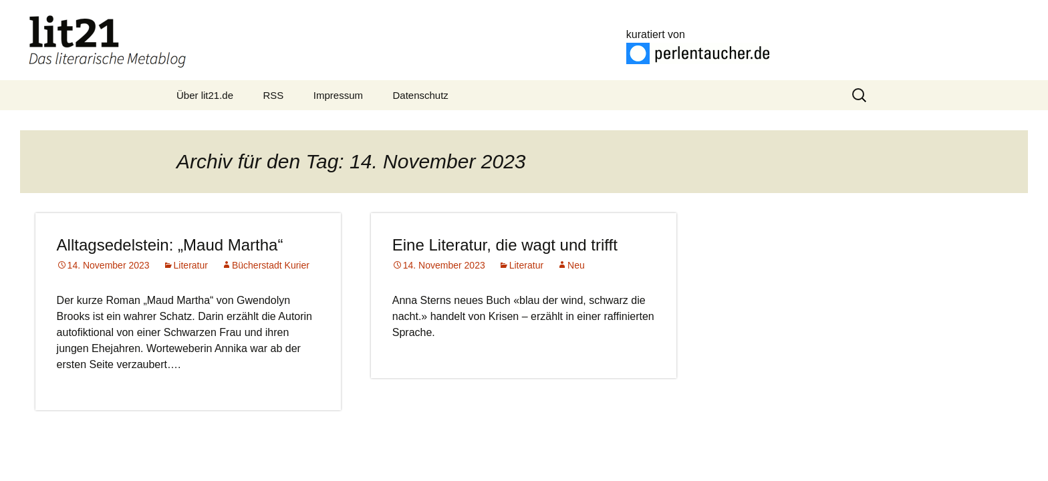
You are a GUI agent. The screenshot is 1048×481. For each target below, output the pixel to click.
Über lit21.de (204, 95)
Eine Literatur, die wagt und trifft (505, 245)
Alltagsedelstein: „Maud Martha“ (170, 245)
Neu (576, 265)
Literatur (191, 265)
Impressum (338, 95)
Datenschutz (420, 95)
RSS (273, 95)
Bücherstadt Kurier (270, 265)
